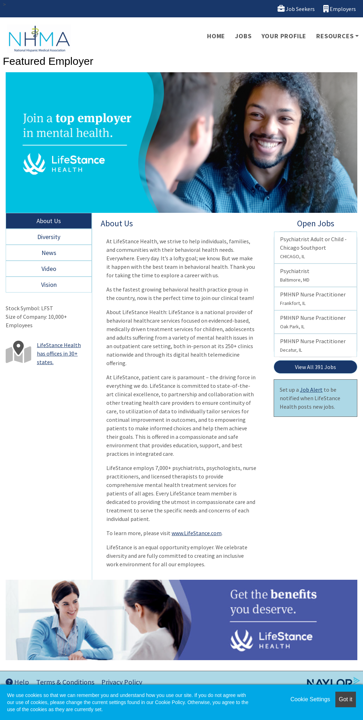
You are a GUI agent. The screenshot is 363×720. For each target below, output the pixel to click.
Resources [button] (334, 36)
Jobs (243, 36)
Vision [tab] (49, 284)
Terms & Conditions (65, 682)
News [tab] (48, 253)
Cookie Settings (310, 699)
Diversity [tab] (48, 237)
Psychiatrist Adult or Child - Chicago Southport (313, 248)
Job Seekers (296, 8)
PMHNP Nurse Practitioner (313, 298)
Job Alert (311, 389)
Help (17, 682)
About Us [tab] (49, 221)
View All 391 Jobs (315, 366)
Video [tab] (48, 269)
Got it (345, 699)
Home (216, 36)
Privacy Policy (121, 682)
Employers (339, 8)
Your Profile (284, 36)
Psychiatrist (294, 275)
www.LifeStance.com (197, 533)
